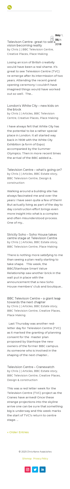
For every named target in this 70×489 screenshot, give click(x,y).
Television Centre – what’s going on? (34, 170)
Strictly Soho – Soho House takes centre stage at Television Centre (32, 236)
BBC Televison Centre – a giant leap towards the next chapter (34, 300)
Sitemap (27, 458)
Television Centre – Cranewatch (30, 367)
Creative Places (17, 54)
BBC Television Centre (37, 49)
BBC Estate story (45, 173)
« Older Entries (18, 432)
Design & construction (22, 380)
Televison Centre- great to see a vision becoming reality (31, 43)
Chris (14, 49)
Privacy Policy (40, 458)
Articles (27, 113)
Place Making (38, 54)
